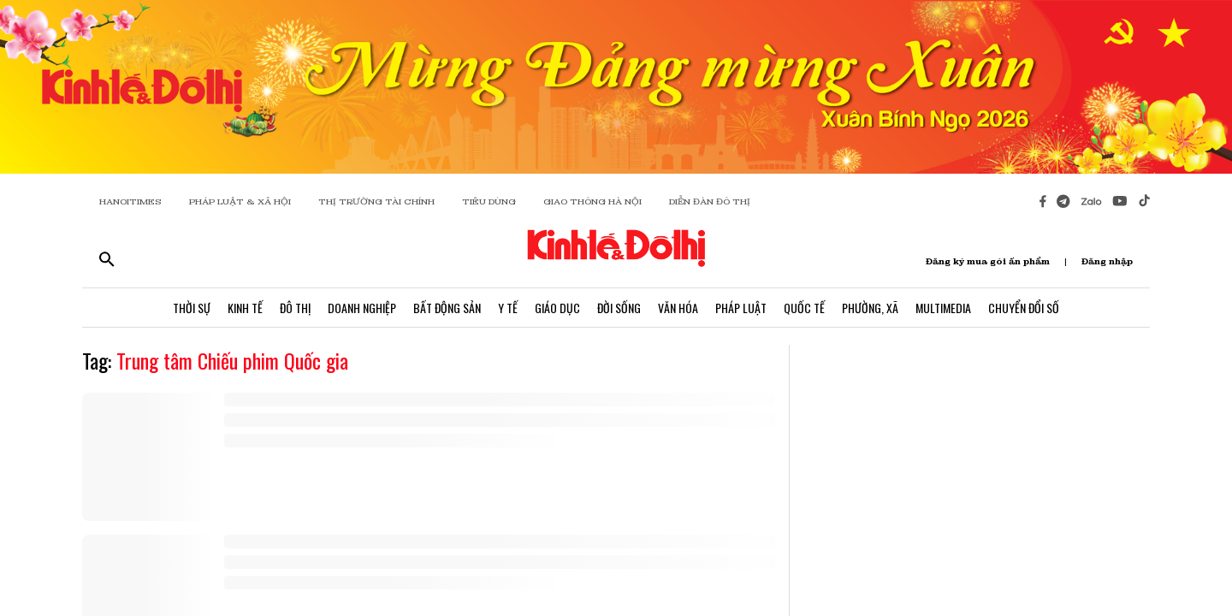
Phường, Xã (870, 308)
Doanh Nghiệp (362, 308)
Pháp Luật (741, 308)
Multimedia (943, 308)
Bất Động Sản (447, 308)
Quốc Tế (804, 308)
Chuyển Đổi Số (1023, 308)
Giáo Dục (557, 308)
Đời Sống (619, 308)
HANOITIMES (130, 201)
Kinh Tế (245, 308)
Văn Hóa (678, 308)
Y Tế (508, 308)
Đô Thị (295, 308)
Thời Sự (191, 308)
